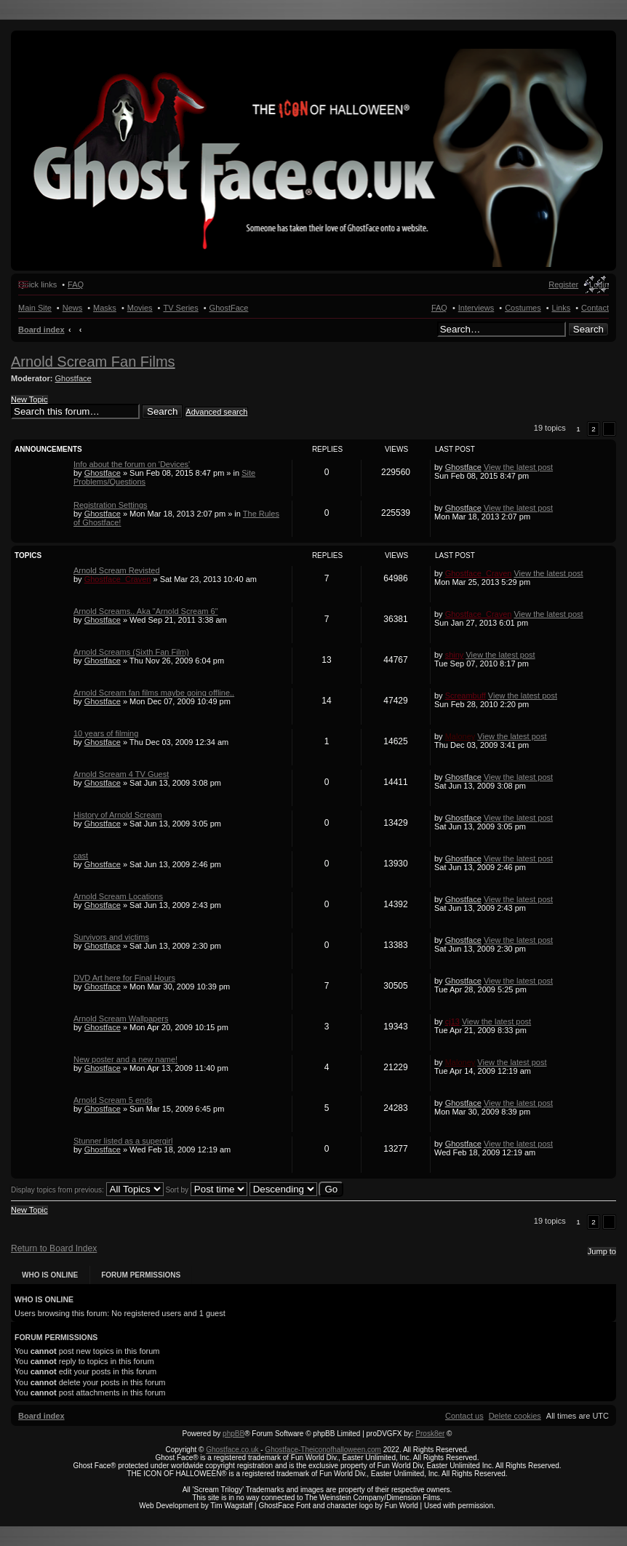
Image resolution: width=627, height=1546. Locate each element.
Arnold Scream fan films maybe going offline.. (153, 692)
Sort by (206, 1190)
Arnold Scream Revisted (116, 570)
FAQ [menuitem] (76, 284)
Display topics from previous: (87, 1190)
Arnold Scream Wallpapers (120, 1018)
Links (561, 307)
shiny (454, 654)
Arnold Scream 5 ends (113, 1100)
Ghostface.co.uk (233, 1450)
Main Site (35, 307)
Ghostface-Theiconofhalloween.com (323, 1450)
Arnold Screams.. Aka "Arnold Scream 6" (145, 611)
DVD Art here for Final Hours (124, 977)
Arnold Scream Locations (118, 896)
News (73, 307)
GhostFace (229, 307)
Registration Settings (110, 505)
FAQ (439, 307)
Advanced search (216, 411)
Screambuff (465, 695)
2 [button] (593, 429)
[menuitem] (515, 1415)
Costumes (523, 307)
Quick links (37, 284)
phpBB (233, 1434)
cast (80, 855)
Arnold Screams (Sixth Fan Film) (131, 652)
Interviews (476, 307)
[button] (609, 429)
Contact (595, 307)
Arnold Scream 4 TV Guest (121, 774)
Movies (140, 307)
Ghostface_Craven (117, 579)
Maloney (460, 736)
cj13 (452, 1021)
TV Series (180, 307)
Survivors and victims (111, 937)
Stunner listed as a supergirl (122, 1140)
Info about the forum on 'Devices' (131, 464)
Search (588, 329)
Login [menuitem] (599, 284)
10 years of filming (105, 733)
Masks (104, 307)
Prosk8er (429, 1434)
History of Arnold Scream (117, 814)
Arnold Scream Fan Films (93, 362)
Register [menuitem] (563, 284)
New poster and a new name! (125, 1059)
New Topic (29, 399)
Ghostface (73, 378)
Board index (41, 329)
